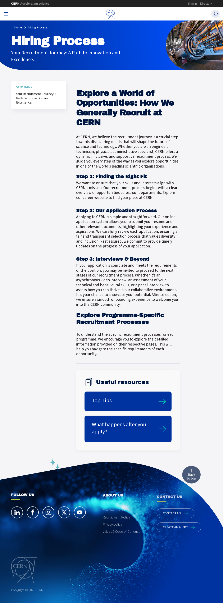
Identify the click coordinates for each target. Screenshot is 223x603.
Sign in (192, 3)
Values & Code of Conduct (121, 538)
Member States (114, 517)
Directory (206, 3)
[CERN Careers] (111, 14)
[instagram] (48, 516)
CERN (30, 3)
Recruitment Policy (116, 524)
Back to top (191, 478)
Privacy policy (112, 531)
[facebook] (33, 516)
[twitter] (64, 516)
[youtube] (80, 516)
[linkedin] (17, 516)
